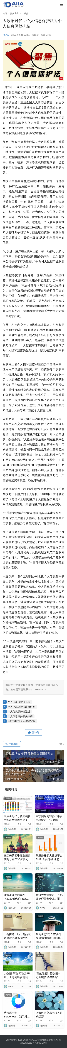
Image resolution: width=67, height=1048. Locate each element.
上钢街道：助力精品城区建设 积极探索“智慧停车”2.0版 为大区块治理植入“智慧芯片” (17, 936)
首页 (5, 13)
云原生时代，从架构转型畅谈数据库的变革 (17, 818)
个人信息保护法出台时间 (21, 706)
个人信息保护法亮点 (19, 702)
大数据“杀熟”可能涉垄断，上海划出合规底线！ (17, 975)
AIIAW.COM (40, 1043)
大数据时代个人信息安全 (21, 721)
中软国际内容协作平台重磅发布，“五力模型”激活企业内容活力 (49, 818)
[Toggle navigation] (61, 4)
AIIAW (6, 34)
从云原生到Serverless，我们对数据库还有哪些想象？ (17, 1014)
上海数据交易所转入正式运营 (49, 1014)
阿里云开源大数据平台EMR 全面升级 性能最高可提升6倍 (49, 857)
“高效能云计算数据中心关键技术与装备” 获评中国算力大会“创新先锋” (48, 975)
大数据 (35, 34)
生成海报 (12, 743)
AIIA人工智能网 (36, 1040)
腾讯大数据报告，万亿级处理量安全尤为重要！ (49, 897)
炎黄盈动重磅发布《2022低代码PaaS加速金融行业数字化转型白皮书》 (17, 897)
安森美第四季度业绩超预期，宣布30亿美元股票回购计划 (17, 857)
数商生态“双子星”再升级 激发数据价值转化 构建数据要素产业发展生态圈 (49, 936)
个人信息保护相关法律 (20, 716)
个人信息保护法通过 (19, 711)
